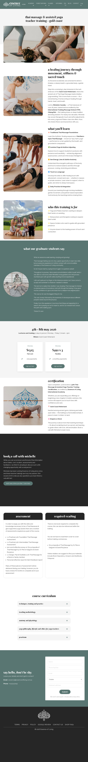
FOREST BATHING (41, 4)
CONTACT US (58, 753)
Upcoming (59, 3)
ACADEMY (31, 4)
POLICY (33, 753)
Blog (69, 3)
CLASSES (50, 4)
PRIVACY (25, 753)
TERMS (17, 753)
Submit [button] (65, 720)
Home (24, 4)
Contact (76, 3)
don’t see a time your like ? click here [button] (18, 505)
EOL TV (65, 4)
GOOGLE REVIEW (44, 753)
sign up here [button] (30, 383)
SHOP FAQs (69, 753)
